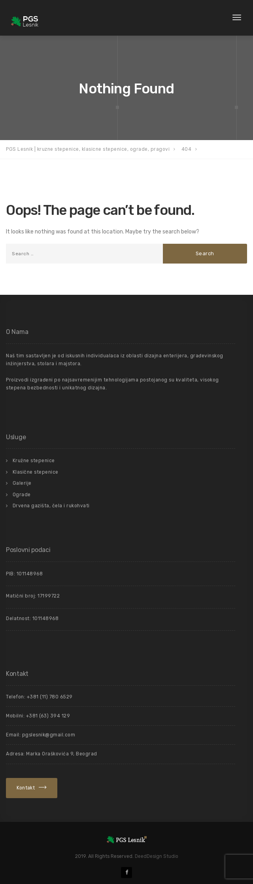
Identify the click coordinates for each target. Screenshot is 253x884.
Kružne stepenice (34, 460)
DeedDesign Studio (156, 856)
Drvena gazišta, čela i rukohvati (51, 505)
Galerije (22, 483)
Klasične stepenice (36, 472)
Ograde (22, 494)
